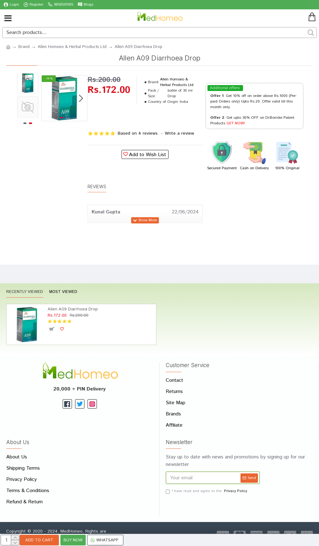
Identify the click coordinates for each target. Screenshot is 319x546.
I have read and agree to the (207, 491)
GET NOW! (235, 123)
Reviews (97, 186)
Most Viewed (63, 292)
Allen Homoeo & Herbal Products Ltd (72, 47)
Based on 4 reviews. (138, 133)
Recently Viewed (24, 292)
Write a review (179, 133)
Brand (24, 47)
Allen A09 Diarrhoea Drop (73, 308)
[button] (81, 98)
